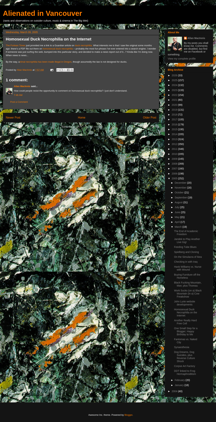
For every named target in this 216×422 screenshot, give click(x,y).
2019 (175, 109)
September (181, 197)
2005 (175, 178)
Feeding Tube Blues (185, 247)
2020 (175, 104)
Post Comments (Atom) (88, 126)
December (181, 182)
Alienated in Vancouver (42, 13)
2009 (175, 158)
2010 (175, 154)
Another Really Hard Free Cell (185, 322)
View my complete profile (182, 58)
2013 (175, 139)
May (177, 217)
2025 (175, 80)
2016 (175, 124)
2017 (175, 119)
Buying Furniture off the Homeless (187, 276)
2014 (175, 134)
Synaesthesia (181, 347)
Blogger (128, 415)
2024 (175, 85)
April (177, 222)
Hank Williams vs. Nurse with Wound (187, 268)
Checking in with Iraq (185, 261)
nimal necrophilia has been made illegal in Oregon (45, 61)
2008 (175, 163)
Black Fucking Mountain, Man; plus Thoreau (188, 284)
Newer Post (13, 117)
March (178, 226)
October (179, 192)
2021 (175, 99)
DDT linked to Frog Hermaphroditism (185, 372)
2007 (175, 168)
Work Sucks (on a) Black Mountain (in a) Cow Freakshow (188, 293)
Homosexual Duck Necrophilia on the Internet (185, 312)
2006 (175, 173)
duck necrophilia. (84, 45)
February (180, 380)
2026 (175, 75)
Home (82, 117)
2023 (175, 90)
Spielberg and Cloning (186, 252)
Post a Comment (19, 102)
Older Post (149, 117)
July (177, 207)
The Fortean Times (15, 45)
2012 (175, 144)
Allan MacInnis (22, 86)
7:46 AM (18, 95)
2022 (175, 95)
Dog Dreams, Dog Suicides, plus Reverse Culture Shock (184, 356)
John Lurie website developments (184, 303)
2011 (175, 149)
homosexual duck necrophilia (58, 48)
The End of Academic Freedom (186, 233)
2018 (175, 114)
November (181, 187)
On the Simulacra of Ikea (188, 256)
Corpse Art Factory (184, 366)
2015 (175, 129)
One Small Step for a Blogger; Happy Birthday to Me (185, 331)
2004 (175, 391)
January (179, 385)
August (179, 202)
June (178, 212)
